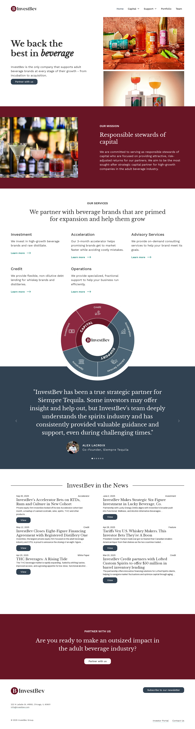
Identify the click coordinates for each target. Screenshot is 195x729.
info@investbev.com (20, 707)
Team (179, 8)
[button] (134, 9)
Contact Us (178, 720)
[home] (24, 8)
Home (120, 8)
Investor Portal (161, 720)
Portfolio (166, 8)
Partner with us (98, 661)
